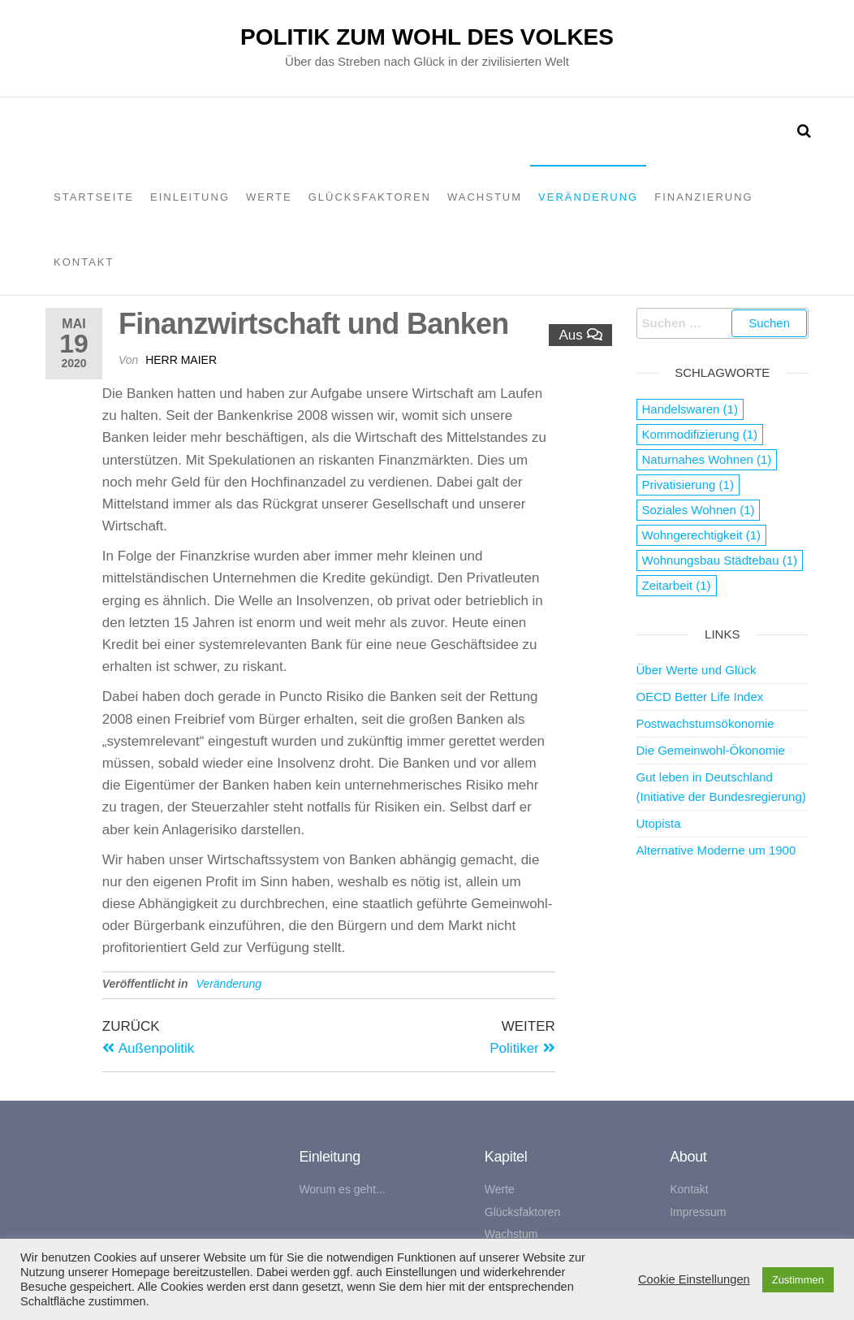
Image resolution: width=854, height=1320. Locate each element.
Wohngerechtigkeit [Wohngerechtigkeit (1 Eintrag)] (701, 535)
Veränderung (588, 197)
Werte (269, 197)
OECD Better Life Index (700, 696)
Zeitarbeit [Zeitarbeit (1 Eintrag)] (676, 585)
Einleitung (190, 197)
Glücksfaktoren (369, 197)
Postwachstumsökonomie (705, 723)
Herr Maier (181, 359)
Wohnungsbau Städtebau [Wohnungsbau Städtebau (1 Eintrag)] (720, 560)
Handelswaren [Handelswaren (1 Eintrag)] (690, 409)
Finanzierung (703, 197)
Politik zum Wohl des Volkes (427, 37)
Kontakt (84, 262)
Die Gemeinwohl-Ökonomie (710, 750)
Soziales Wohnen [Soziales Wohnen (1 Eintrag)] (698, 510)
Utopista (658, 823)
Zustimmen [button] (798, 1280)
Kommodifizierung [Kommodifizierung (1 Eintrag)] (700, 434)
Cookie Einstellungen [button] (694, 1279)
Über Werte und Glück (696, 670)
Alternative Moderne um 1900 (716, 850)
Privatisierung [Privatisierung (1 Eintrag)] (688, 484)
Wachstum (484, 197)
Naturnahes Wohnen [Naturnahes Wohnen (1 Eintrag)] (707, 459)
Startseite (94, 197)
